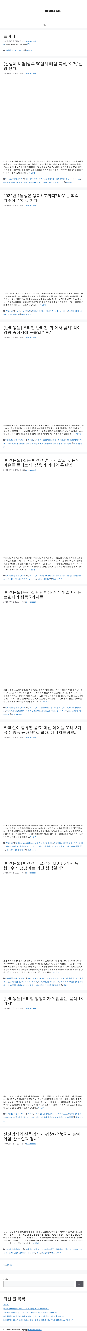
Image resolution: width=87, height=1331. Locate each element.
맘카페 (41, 179)
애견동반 (63, 711)
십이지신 (63, 311)
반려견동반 (57, 443)
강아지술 (38, 1113)
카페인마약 (49, 846)
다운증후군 (49, 1249)
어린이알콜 (67, 843)
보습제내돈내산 (52, 179)
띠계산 (35, 311)
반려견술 (22, 1117)
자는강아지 (73, 711)
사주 (56, 311)
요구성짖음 (8, 579)
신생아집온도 (22, 182)
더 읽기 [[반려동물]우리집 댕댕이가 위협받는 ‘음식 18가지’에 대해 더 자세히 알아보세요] (41, 1107)
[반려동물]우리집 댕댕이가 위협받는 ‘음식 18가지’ (43, 1001)
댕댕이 (15, 443)
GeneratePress (35, 1329)
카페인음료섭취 (72, 846)
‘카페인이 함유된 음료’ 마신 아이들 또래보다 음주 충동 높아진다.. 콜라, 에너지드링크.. (42, 730)
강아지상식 (39, 575)
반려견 (22, 443)
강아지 (30, 440)
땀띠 (36, 179)
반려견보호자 (19, 711)
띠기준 (42, 311)
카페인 (40, 846)
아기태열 (43, 182)
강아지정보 (66, 707)
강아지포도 (62, 1113)
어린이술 (58, 843)
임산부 (75, 1249)
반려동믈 (67, 443)
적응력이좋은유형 (52, 985)
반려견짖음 (67, 575)
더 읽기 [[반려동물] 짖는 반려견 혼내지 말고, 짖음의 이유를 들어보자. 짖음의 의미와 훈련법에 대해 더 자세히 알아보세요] (32, 569)
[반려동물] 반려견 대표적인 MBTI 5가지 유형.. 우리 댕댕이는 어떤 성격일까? (41, 865)
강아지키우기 (76, 440)
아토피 (51, 182)
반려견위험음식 (33, 1117)
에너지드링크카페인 (27, 846)
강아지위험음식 (50, 1113)
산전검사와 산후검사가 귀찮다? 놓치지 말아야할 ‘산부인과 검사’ (42, 1136)
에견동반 (40, 985)
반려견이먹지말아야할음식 (52, 1117)
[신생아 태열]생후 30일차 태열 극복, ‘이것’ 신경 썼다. (43, 66)
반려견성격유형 (67, 981)
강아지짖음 (50, 575)
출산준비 (45, 1252)
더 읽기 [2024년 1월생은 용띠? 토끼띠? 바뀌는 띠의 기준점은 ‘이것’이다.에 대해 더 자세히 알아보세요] (43, 305)
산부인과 (59, 1249)
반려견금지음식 (10, 1117)
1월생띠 (24, 311)
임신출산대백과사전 (14, 179)
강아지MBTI (38, 978)
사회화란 (21, 985)
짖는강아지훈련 (21, 579)
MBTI (30, 978)
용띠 (77, 311)
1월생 (17, 311)
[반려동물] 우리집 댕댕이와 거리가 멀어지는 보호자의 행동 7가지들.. (42, 594)
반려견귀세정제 (32, 443)
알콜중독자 (39, 843)
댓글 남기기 (31, 50)
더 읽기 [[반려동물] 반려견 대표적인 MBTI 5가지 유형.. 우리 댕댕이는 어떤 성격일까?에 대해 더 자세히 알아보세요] (56, 972)
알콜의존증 (20, 843)
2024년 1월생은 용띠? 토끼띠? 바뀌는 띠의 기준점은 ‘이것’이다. (41, 198)
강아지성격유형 (17, 981)
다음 (11, 1265)
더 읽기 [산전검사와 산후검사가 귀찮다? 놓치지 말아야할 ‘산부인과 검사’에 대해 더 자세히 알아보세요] (36, 1243)
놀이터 (9, 36)
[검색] (79, 1284)
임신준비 (31, 1252)
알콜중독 (30, 843)
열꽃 (57, 182)
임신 (16, 1252)
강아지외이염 (63, 440)
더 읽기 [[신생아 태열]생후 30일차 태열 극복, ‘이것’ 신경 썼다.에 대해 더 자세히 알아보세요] (32, 173)
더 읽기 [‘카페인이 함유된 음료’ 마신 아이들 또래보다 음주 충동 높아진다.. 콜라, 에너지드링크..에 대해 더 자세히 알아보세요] (33, 837)
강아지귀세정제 (50, 440)
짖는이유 (32, 579)
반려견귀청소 (46, 443)
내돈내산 (29, 179)
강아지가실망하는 (42, 707)
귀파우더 (7, 443)
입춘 (10, 314)
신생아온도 (75, 179)
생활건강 (9, 311)
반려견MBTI (43, 981)
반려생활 (55, 711)
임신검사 (23, 1252)
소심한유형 (30, 985)
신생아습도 (65, 179)
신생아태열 (33, 182)
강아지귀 (38, 440)
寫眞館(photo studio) (14, 50)
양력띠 (71, 311)
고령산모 (29, 1249)
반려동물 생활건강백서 (15, 440)
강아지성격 (60, 978)
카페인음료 (59, 846)
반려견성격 (54, 981)
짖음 (39, 579)
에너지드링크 (12, 846)
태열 (61, 182)
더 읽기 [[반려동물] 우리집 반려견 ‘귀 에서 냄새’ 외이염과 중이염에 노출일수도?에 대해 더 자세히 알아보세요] (79, 434)
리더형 (27, 981)
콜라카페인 (20, 849)
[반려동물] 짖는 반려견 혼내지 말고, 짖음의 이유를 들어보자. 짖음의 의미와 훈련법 (41, 462)
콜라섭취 (10, 849)
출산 (38, 1252)
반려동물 (77, 575)
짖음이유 (46, 579)
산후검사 (67, 1249)
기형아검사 (38, 1249)
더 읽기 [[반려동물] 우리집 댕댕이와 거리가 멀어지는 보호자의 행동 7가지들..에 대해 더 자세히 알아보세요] (46, 701)
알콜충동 (49, 843)
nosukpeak (53, 11)
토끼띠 (16, 314)
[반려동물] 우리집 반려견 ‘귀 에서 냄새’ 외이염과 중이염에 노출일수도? (42, 330)
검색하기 (7, 1279)
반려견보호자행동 (33, 711)
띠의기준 (50, 311)
